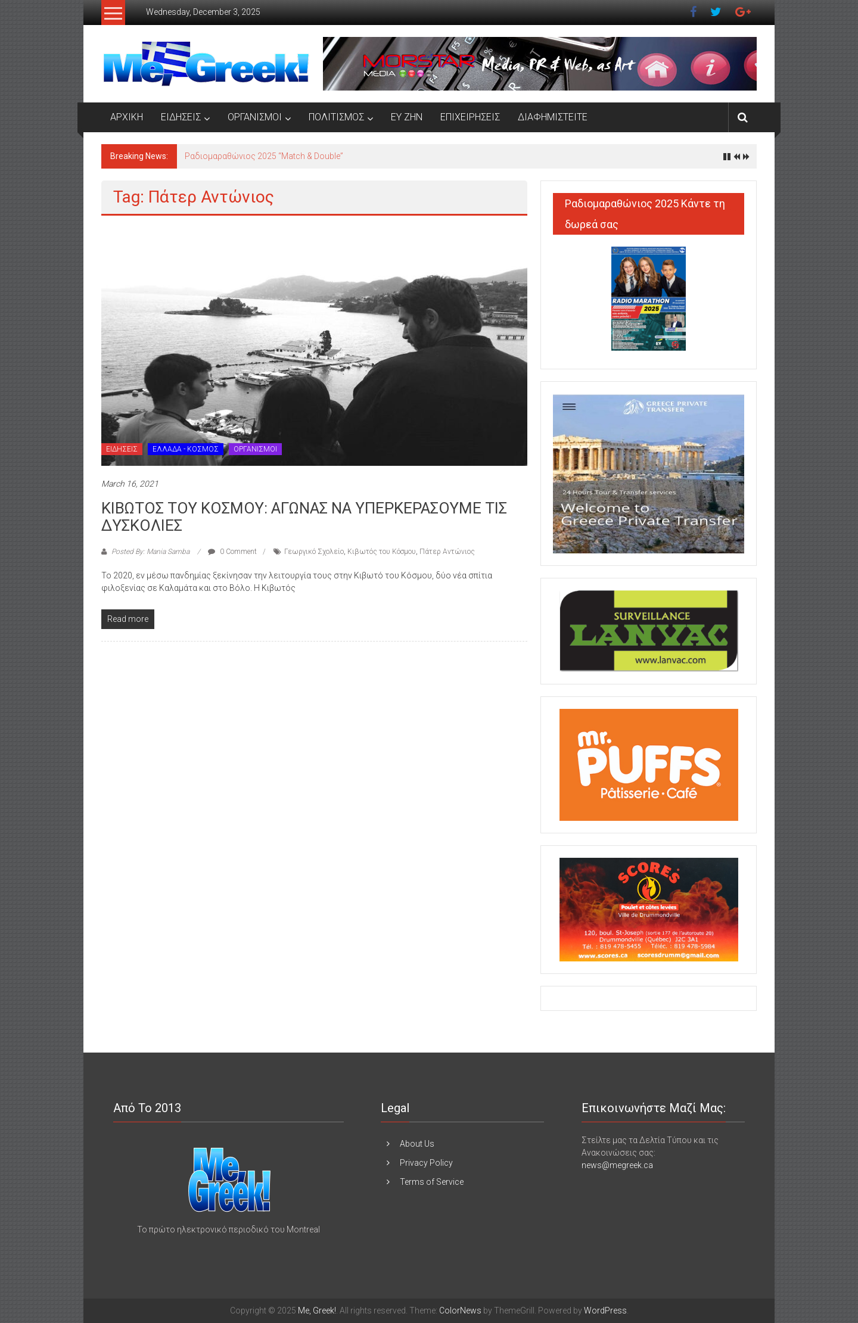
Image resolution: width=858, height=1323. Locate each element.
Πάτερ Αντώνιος (447, 551)
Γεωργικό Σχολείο (314, 551)
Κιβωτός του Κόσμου (381, 551)
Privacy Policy (426, 1163)
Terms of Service (432, 1182)
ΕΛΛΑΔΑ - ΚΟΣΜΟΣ (186, 449)
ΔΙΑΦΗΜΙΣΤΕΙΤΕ (552, 117)
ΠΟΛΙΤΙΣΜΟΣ (336, 117)
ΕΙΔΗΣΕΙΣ (181, 117)
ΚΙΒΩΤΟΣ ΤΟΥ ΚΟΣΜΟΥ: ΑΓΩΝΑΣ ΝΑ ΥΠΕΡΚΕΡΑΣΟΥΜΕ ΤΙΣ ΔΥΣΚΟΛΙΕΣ (304, 516)
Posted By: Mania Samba (150, 551)
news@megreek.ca (617, 1165)
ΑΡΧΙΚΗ (126, 117)
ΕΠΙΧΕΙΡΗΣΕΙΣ (470, 117)
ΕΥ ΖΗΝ (406, 117)
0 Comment (232, 551)
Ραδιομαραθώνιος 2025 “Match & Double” (264, 156)
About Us (417, 1143)
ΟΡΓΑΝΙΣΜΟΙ (255, 117)
